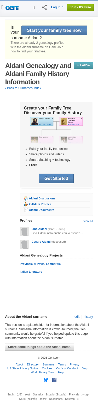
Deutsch (70, 399)
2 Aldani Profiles (40, 204)
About (19, 364)
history (88, 317)
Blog (85, 368)
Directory (32, 364)
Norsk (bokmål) (28, 399)
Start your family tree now (54, 30)
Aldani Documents (41, 209)
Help (61, 372)
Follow (83, 65)
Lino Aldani (39, 228)
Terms (62, 364)
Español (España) (56, 394)
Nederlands (55, 399)
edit (76, 317)
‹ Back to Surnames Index (23, 88)
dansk (43, 399)
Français (74, 394)
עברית (85, 394)
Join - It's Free (80, 7)
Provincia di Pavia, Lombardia (40, 263)
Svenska (38, 394)
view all (88, 221)
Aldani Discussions (42, 198)
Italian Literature (31, 271)
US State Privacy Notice (22, 368)
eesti (27, 394)
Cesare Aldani (41, 241)
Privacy (74, 364)
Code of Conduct (67, 368)
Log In (55, 7)
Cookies (47, 368)
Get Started (56, 178)
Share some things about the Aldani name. (39, 347)
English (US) (15, 394)
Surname (48, 364)
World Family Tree (42, 372)
